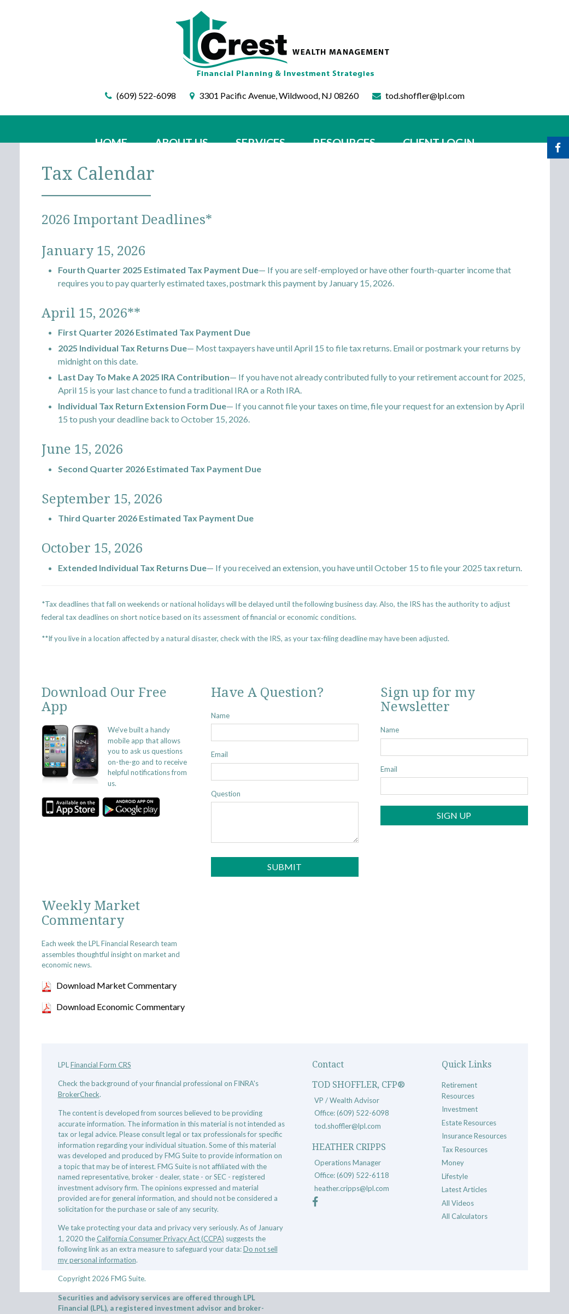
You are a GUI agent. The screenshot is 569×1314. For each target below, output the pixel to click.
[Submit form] (285, 867)
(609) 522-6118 (363, 1175)
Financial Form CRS (101, 1064)
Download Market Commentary (116, 985)
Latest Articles (464, 1189)
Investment (460, 1109)
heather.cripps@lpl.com (351, 1188)
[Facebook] (315, 1203)
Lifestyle (455, 1176)
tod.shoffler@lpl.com (425, 95)
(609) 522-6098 (146, 95)
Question (225, 793)
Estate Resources (469, 1122)
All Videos (458, 1203)
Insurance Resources (474, 1135)
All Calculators (465, 1216)
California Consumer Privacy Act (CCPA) (160, 1238)
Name (220, 715)
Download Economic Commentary (120, 1006)
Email (219, 754)
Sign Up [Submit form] (454, 815)
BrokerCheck (78, 1094)
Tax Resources (465, 1149)
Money (453, 1162)
